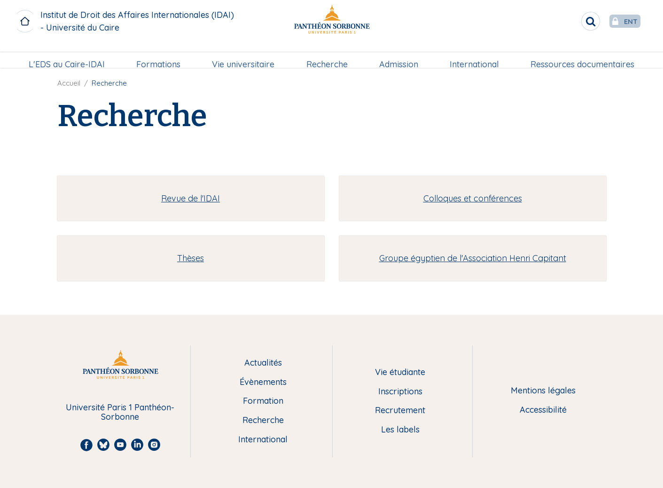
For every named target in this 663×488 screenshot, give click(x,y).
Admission (397, 54)
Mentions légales (543, 391)
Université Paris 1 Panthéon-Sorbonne (120, 412)
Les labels (400, 430)
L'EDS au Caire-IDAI (69, 54)
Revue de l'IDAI (190, 198)
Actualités (263, 363)
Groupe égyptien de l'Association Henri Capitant (472, 258)
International (473, 54)
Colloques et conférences (472, 198)
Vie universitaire (244, 54)
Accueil (68, 83)
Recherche (326, 54)
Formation (263, 401)
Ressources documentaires (580, 54)
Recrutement (400, 411)
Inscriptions (400, 392)
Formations (160, 54)
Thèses (190, 258)
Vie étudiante (400, 372)
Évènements (263, 382)
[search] (571, 21)
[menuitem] (68, 55)
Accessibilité (543, 410)
